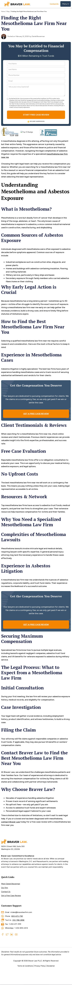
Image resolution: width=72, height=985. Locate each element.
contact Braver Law (10, 822)
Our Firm (4, 888)
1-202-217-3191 (15, 924)
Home (3, 11)
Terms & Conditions (25, 966)
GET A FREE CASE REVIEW (36, 413)
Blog (8, 11)
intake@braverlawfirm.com (21, 912)
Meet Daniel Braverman (10, 884)
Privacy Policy (39, 966)
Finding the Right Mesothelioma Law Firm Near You (29, 11)
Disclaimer (51, 966)
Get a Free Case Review (11, 896)
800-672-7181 (17, 916)
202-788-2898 (18, 920)
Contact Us (54, 4)
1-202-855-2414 (21, 928)
